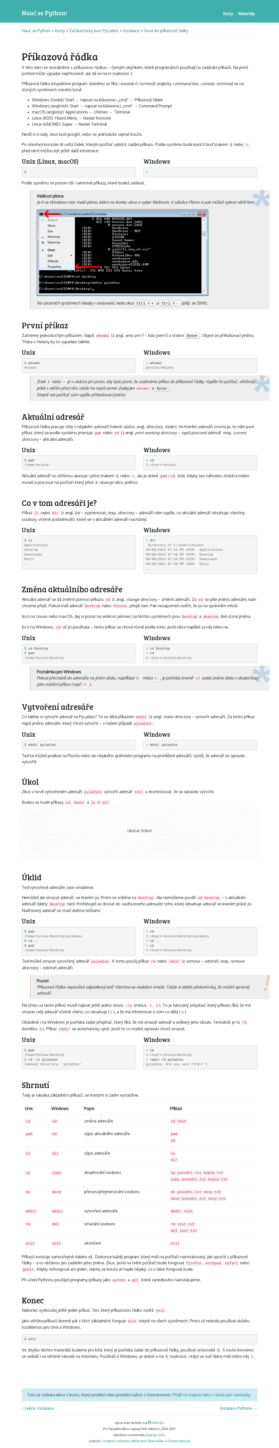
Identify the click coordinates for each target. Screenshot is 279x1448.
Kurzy (60, 30)
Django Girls (155, 1435)
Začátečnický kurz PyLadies (94, 30)
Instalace (131, 30)
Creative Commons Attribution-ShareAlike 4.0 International (146, 1441)
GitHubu (156, 1423)
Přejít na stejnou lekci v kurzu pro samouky (211, 1394)
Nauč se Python (36, 30)
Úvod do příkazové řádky (166, 30)
